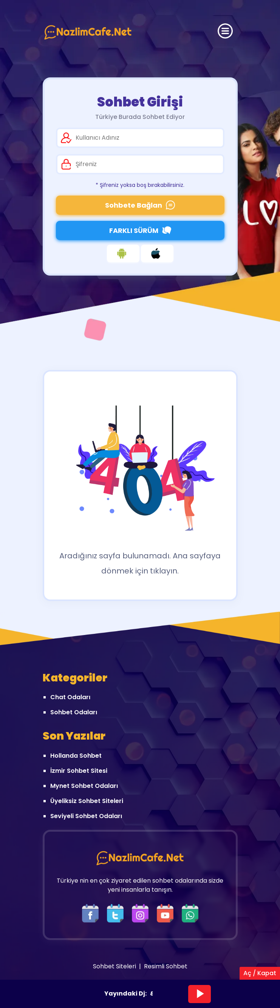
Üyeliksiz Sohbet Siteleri (86, 801)
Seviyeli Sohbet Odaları (86, 816)
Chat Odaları (70, 697)
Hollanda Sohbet (76, 755)
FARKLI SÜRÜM (140, 230)
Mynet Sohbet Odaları (84, 785)
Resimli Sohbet (165, 966)
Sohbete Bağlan (140, 205)
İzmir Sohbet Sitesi (78, 770)
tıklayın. (164, 571)
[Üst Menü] (225, 31)
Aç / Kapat (259, 973)
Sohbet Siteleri (114, 966)
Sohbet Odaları (73, 712)
